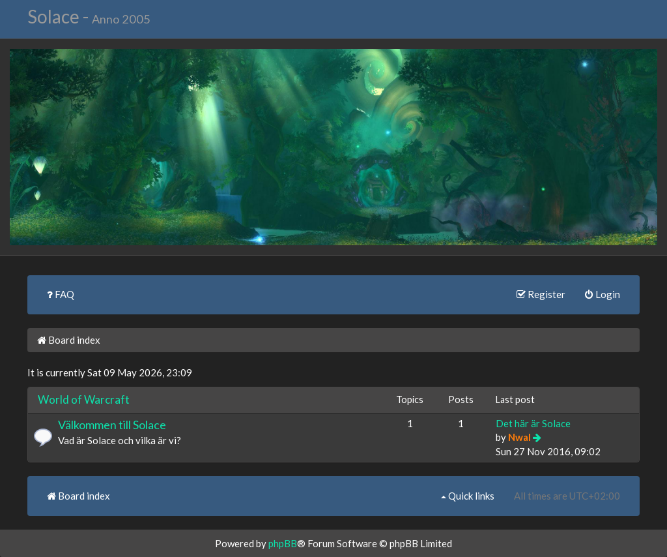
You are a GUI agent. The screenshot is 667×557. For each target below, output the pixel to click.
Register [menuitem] (541, 294)
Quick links (467, 496)
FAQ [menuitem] (60, 294)
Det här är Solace (533, 423)
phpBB (282, 543)
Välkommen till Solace (112, 424)
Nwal (519, 437)
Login (602, 294)
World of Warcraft (84, 399)
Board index (68, 340)
